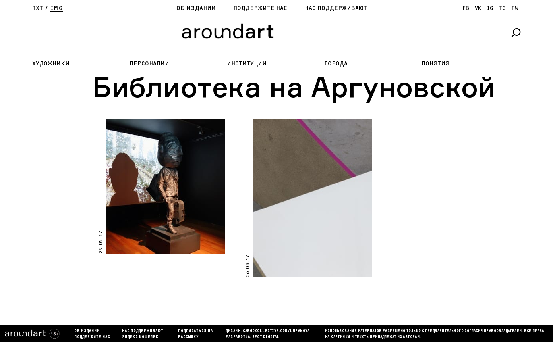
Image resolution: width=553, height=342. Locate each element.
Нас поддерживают (336, 8)
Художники (51, 64)
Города (336, 64)
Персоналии (149, 64)
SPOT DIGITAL (265, 337)
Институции (247, 64)
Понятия (435, 64)
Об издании (196, 8)
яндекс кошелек (140, 337)
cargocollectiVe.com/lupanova (276, 331)
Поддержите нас (260, 8)
